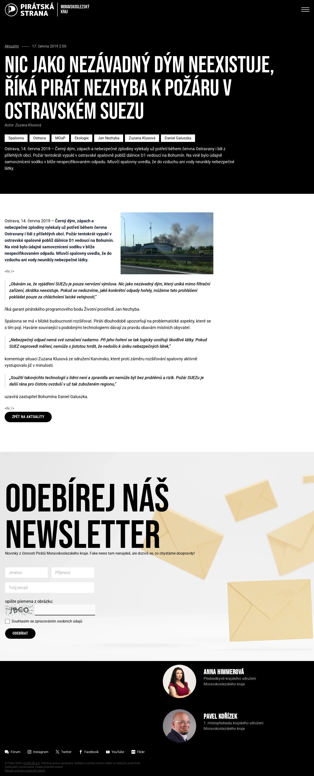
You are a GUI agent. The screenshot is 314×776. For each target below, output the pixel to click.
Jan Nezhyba (108, 138)
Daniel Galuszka (178, 138)
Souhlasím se (47, 621)
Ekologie (82, 138)
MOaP (60, 138)
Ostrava (39, 138)
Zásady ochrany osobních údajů (25, 770)
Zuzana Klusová (142, 138)
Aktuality (12, 46)
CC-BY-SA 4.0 (31, 763)
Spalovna (16, 138)
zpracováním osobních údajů (58, 621)
